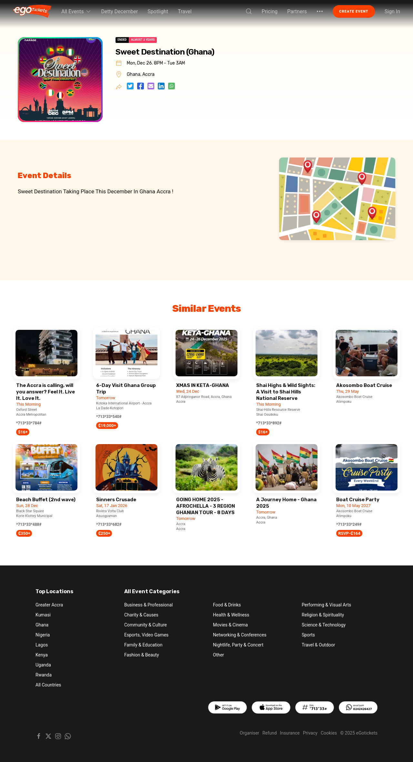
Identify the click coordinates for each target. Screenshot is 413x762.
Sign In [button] (392, 11)
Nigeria (42, 634)
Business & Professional (148, 604)
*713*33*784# (29, 423)
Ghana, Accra (141, 74)
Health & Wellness (231, 614)
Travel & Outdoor (318, 644)
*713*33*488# (29, 524)
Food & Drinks (227, 604)
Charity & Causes (141, 614)
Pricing (270, 11)
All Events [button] (76, 11)
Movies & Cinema (230, 624)
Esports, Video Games (146, 634)
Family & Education (143, 644)
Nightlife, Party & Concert (238, 644)
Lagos (41, 644)
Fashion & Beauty (141, 654)
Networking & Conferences (240, 634)
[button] (249, 11)
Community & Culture (145, 624)
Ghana (41, 624)
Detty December (119, 11)
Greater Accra (49, 604)
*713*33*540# (109, 416)
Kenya (41, 654)
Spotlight (157, 11)
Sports (308, 634)
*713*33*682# (109, 524)
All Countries (48, 684)
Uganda (43, 664)
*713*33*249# (349, 524)
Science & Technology (324, 624)
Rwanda (43, 674)
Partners (297, 11)
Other (218, 654)
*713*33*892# (269, 423)
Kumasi (43, 614)
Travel (185, 11)
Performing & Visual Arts (326, 604)
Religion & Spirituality (323, 614)
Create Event (353, 11)
